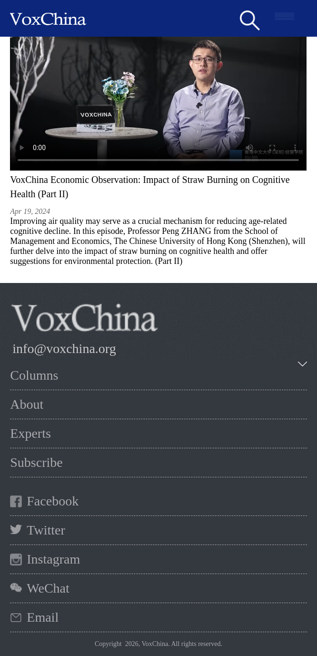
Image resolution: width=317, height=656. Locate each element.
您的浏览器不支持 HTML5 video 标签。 (158, 104)
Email (43, 617)
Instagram (53, 559)
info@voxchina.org (64, 348)
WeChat (48, 588)
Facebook (53, 501)
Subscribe (36, 462)
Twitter (46, 530)
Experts (30, 433)
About (26, 404)
